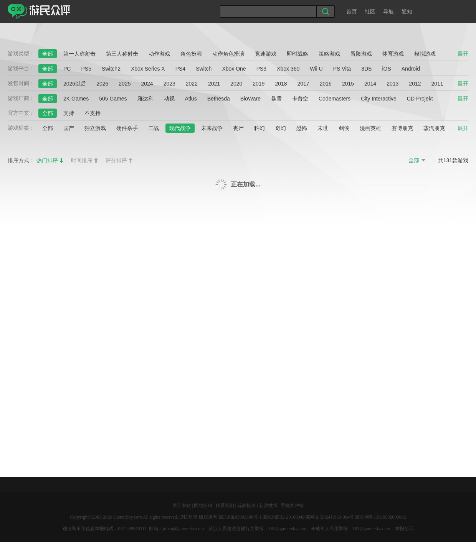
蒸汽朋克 (434, 128)
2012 (415, 84)
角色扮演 (191, 54)
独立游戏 (95, 128)
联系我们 (225, 505)
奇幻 (280, 128)
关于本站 (181, 505)
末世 (322, 128)
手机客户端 (292, 505)
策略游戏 (329, 54)
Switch (204, 69)
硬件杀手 (127, 128)
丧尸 (238, 128)
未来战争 (212, 128)
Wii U (316, 69)
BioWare (250, 99)
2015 (348, 84)
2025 (125, 84)
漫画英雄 (370, 128)
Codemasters (334, 99)
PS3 (261, 69)
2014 (370, 84)
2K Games (76, 99)
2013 (392, 84)
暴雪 (276, 99)
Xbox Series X (148, 69)
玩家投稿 (246, 505)
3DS (366, 69)
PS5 (86, 69)
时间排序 (82, 160)
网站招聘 (203, 505)
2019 (258, 84)
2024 (147, 84)
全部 (47, 54)
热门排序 (47, 160)
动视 (169, 99)
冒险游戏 (361, 54)
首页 (351, 11)
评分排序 (116, 160)
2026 (102, 84)
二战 (153, 128)
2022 (192, 84)
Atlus (191, 99)
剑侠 (344, 128)
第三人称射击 (122, 54)
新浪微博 (268, 505)
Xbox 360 (288, 69)
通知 (407, 11)
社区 (370, 11)
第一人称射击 (79, 54)
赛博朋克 (402, 128)
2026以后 (74, 84)
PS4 (180, 69)
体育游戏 (393, 54)
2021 (214, 84)
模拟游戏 (425, 54)
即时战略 (297, 54)
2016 (326, 84)
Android (411, 69)
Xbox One (234, 69)
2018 (281, 84)
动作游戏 (159, 54)
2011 (437, 84)
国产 (68, 128)
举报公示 (404, 528)
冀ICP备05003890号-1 (240, 517)
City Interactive (379, 99)
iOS (386, 69)
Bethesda (218, 99)
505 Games (113, 99)
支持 (68, 113)
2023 (169, 84)
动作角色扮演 (228, 54)
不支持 (92, 113)
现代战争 (180, 128)
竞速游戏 (265, 54)
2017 (303, 84)
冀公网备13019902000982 (380, 517)
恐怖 (301, 128)
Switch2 (111, 69)
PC (67, 69)
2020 (236, 84)
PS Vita (342, 69)
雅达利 (145, 99)
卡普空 (300, 99)
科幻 (259, 128)
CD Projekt (420, 99)
